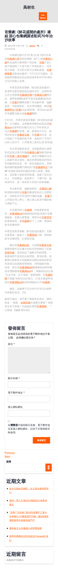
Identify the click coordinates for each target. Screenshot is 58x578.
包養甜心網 (40, 94)
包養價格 (42, 306)
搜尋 (8, 461)
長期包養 (10, 252)
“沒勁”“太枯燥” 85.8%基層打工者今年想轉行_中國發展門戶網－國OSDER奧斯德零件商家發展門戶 (28, 516)
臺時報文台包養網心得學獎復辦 (25, 528)
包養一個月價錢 (18, 156)
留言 (11, 344)
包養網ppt (25, 271)
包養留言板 (23, 134)
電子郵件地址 (16, 392)
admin (32, 46)
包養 (41, 62)
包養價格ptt (16, 213)
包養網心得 (13, 58)
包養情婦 (32, 234)
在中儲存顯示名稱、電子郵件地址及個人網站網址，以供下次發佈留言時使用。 (29, 428)
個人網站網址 (15, 406)
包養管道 (47, 217)
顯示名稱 (14, 378)
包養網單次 (41, 167)
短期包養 (25, 302)
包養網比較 (23, 245)
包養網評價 (25, 94)
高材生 (29, 7)
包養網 (28, 113)
